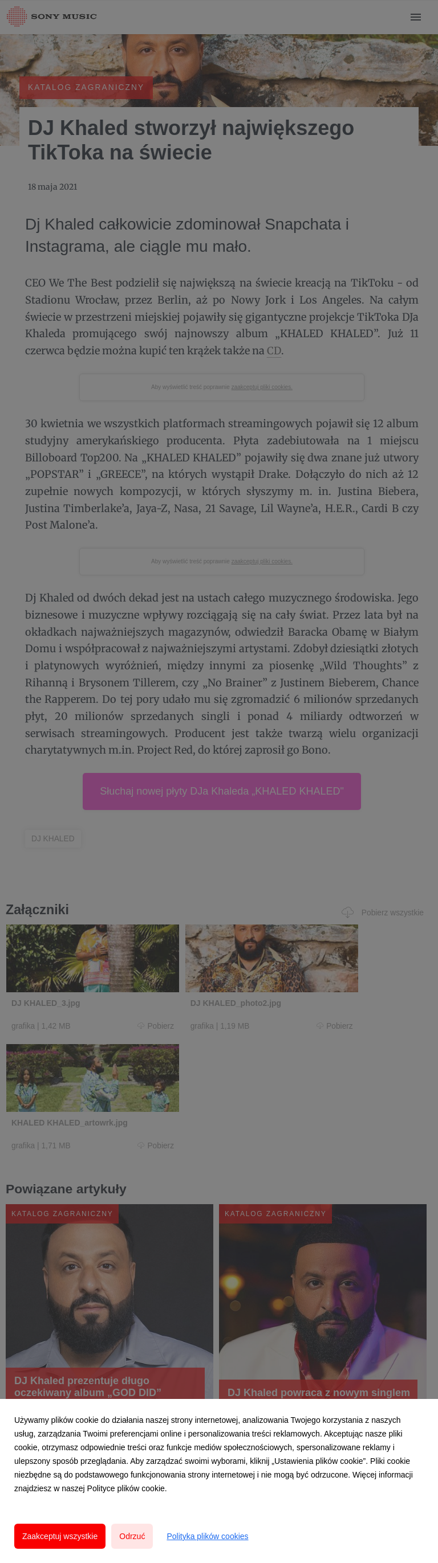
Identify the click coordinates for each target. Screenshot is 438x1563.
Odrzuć (132, 1536)
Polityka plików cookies (207, 1536)
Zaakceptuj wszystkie (60, 1536)
